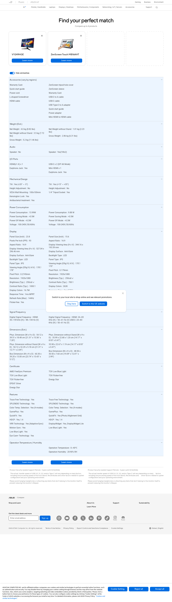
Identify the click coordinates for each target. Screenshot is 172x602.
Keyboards (64, 533)
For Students (13, 537)
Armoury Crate (92, 567)
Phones (11, 510)
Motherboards (39, 522)
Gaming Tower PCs (16, 567)
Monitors (12, 552)
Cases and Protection (68, 552)
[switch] (12, 73)
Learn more (27, 60)
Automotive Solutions (95, 556)
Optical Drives (39, 541)
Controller (64, 567)
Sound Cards (39, 556)
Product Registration (120, 514)
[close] (123, 293)
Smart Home (65, 525)
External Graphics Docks (43, 548)
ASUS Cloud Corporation (96, 529)
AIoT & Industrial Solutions (70, 514)
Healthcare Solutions (16, 514)
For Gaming (13, 541)
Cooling (37, 533)
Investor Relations (93, 518)
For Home (12, 526)
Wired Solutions (40, 574)
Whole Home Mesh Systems (44, 567)
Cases (36, 529)
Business (147, 2)
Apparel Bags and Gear (69, 548)
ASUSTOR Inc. (92, 525)
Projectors (12, 556)
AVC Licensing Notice (95, 559)
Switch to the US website (93, 303)
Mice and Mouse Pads (68, 537)
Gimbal (63, 571)
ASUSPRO (91, 552)
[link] (13, 7)
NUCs (11, 571)
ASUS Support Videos (121, 529)
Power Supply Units (41, 537)
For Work (12, 529)
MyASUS (116, 533)
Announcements (93, 514)
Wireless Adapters (41, 571)
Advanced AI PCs (93, 544)
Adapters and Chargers (69, 556)
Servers (63, 522)
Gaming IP (64, 574)
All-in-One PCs (14, 560)
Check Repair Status (120, 507)
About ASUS (91, 507)
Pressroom (91, 522)
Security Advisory (119, 525)
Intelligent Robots (67, 510)
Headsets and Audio (67, 541)
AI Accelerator (39, 552)
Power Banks (65, 563)
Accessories (13, 518)
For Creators (13, 533)
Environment (158, 2)
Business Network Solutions (70, 507)
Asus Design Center (94, 548)
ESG (140, 507)
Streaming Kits (65, 544)
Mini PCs (12, 575)
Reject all (139, 589)
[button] (138, 2)
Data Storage (39, 544)
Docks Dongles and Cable (70, 559)
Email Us (116, 518)
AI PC (89, 541)
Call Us (115, 522)
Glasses (37, 514)
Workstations (39, 507)
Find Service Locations (121, 510)
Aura (88, 571)
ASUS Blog (91, 563)
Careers (90, 510)
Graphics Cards (40, 526)
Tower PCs (13, 563)
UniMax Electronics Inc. (95, 533)
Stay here (71, 303)
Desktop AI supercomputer (70, 518)
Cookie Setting (117, 589)
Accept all (159, 589)
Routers (37, 563)
